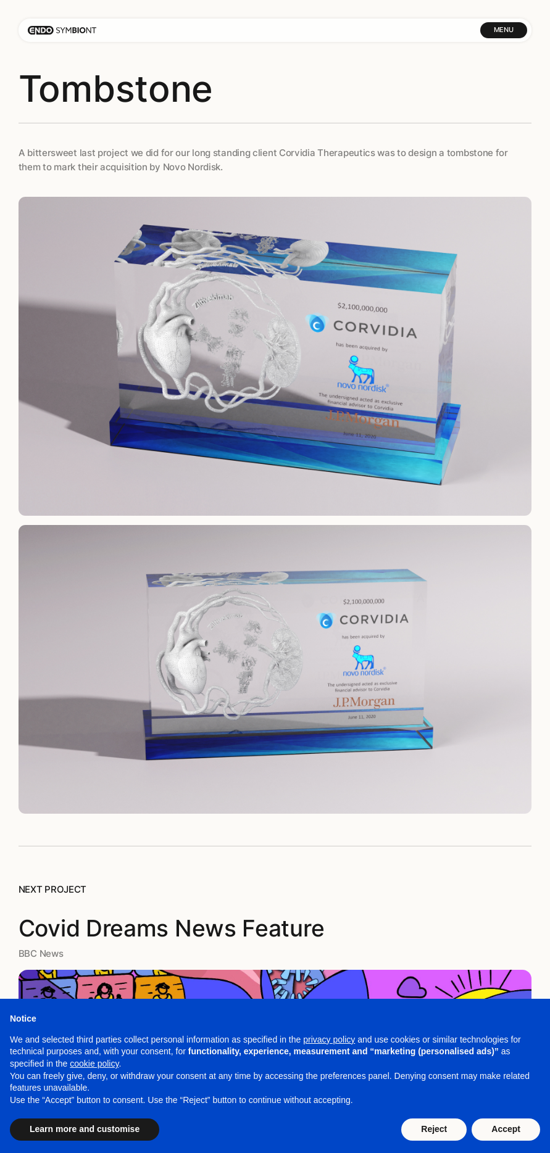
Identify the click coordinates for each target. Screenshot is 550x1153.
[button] (503, 30)
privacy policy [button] (329, 1039)
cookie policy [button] (94, 1063)
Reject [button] (434, 1129)
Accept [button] (505, 1129)
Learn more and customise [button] (85, 1129)
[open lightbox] (275, 356)
